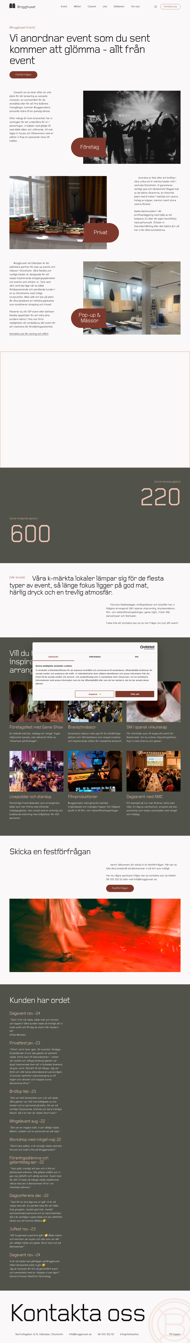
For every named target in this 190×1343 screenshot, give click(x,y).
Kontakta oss (170, 7)
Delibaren (119, 6)
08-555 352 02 (106, 1334)
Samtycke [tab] (53, 656)
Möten (77, 6)
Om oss (135, 6)
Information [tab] (95, 656)
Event (64, 6)
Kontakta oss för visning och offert (28, 334)
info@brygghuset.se (80, 1334)
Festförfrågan (23, 74)
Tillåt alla (134, 694)
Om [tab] (136, 656)
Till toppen (175, 1334)
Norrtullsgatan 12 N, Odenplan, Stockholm (39, 1334)
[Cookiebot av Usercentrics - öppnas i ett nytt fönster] (142, 647)
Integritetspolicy (129, 1334)
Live (105, 6)
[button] (155, 6)
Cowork (92, 6)
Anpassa (95, 694)
